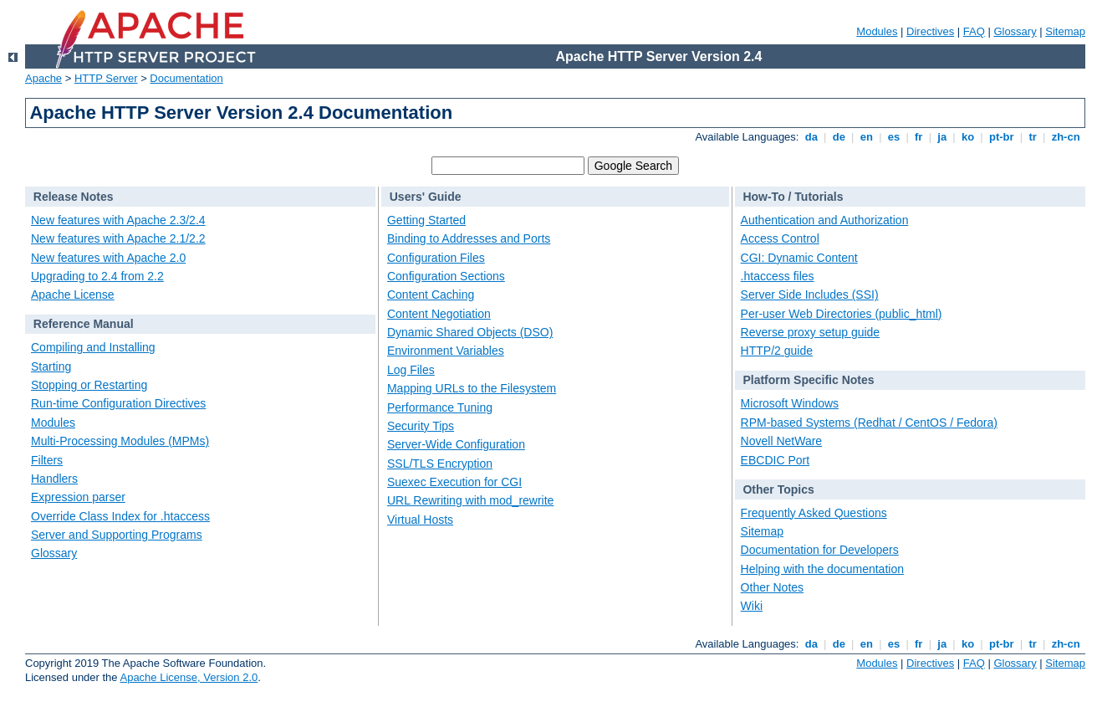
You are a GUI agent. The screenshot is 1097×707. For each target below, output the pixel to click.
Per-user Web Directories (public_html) (841, 313)
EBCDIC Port (775, 460)
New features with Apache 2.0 (108, 257)
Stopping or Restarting (89, 385)
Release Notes (73, 196)
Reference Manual (83, 323)
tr (1033, 137)
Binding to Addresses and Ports (468, 238)
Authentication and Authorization (825, 220)
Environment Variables (445, 350)
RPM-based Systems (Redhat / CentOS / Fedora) (869, 422)
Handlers (54, 478)
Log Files (411, 370)
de (838, 137)
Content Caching (430, 294)
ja (942, 137)
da (811, 137)
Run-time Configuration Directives (118, 403)
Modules (876, 31)
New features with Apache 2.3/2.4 (118, 220)
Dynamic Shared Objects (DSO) (470, 332)
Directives (930, 31)
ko (967, 137)
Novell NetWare (782, 441)
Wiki (752, 605)
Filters (47, 460)
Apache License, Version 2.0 (189, 677)
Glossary (1014, 31)
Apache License (73, 294)
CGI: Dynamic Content (799, 257)
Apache (43, 78)
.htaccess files (777, 276)
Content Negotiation (439, 313)
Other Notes (772, 587)
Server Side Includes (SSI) (810, 294)
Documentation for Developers (820, 549)
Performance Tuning (439, 407)
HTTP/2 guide (777, 350)
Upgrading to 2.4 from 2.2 (97, 276)
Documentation (186, 78)
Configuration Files (436, 257)
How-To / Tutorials (792, 196)
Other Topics (778, 489)
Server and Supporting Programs (116, 534)
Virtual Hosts (420, 519)
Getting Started (426, 220)
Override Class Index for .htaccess (120, 516)
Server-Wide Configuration (456, 444)
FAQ (974, 31)
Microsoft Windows (790, 403)
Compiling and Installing (93, 347)
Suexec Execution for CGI (454, 482)
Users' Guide (426, 196)
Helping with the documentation (822, 569)
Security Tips (420, 426)
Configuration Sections (446, 276)
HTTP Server (106, 78)
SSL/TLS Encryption (439, 463)
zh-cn (1066, 137)
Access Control (780, 238)
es (894, 137)
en (866, 137)
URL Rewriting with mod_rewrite (470, 500)
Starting (51, 366)
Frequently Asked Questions (814, 513)
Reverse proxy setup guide (810, 332)
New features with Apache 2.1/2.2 (118, 238)
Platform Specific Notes (808, 380)
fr (918, 137)
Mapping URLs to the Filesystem (471, 388)
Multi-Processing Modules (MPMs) (120, 441)
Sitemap (1065, 31)
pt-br (1001, 137)
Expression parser (78, 497)
